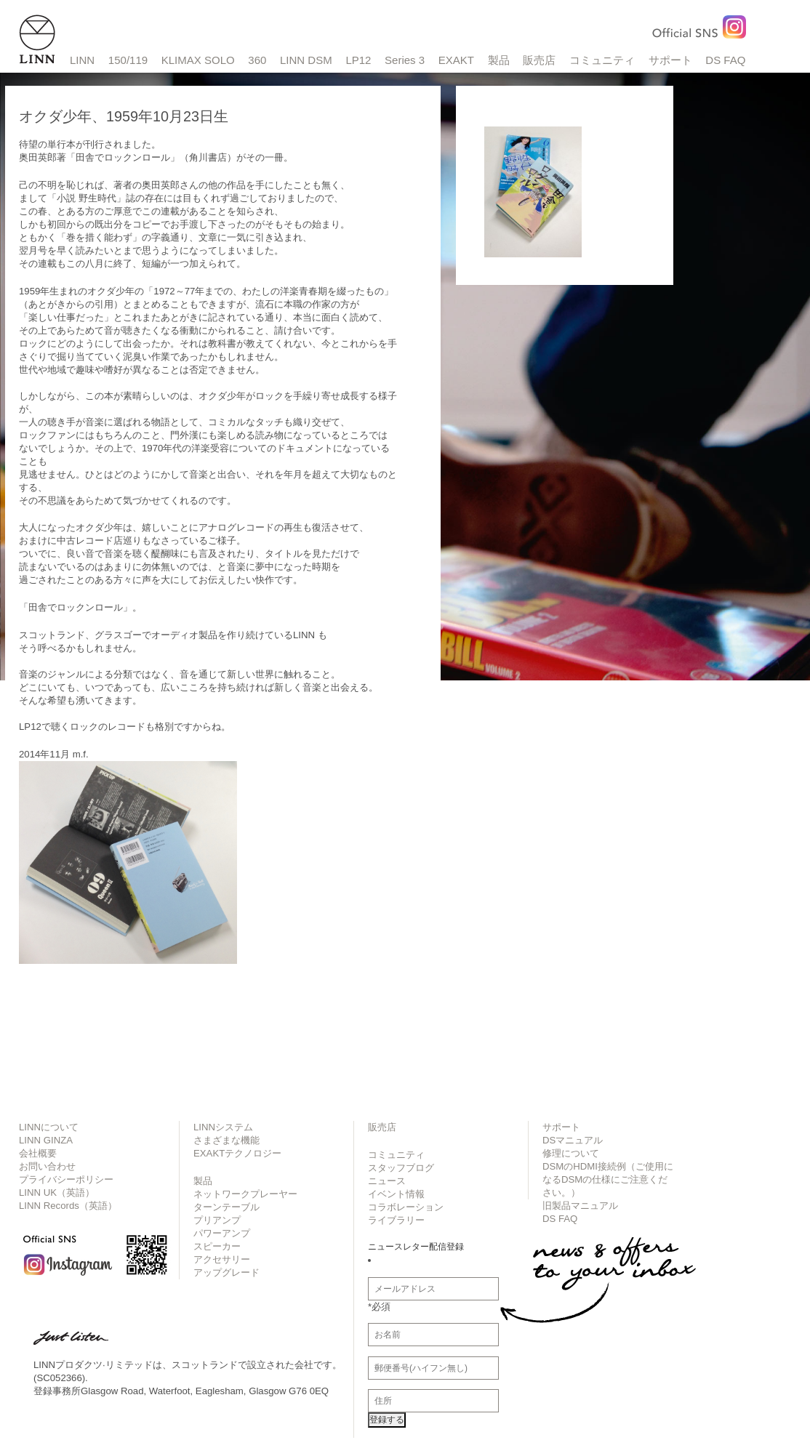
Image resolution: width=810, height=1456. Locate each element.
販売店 (539, 60)
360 (257, 60)
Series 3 (405, 60)
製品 (499, 60)
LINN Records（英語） (68, 1205)
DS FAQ (725, 60)
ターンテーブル (226, 1207)
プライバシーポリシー (66, 1179)
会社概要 (38, 1153)
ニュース (387, 1180)
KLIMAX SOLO (198, 60)
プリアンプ (217, 1220)
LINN (82, 60)
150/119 (128, 60)
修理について (570, 1153)
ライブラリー (396, 1220)
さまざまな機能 (226, 1140)
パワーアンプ (221, 1233)
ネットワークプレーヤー (245, 1193)
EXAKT (456, 60)
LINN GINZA (46, 1140)
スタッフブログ (401, 1167)
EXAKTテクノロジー (237, 1153)
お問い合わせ (47, 1166)
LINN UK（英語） (57, 1192)
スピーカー (217, 1246)
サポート (670, 60)
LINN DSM (306, 60)
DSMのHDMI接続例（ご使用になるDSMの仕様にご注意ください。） (607, 1179)
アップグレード (226, 1272)
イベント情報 (396, 1193)
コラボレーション (406, 1207)
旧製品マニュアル (580, 1205)
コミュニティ (602, 60)
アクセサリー (221, 1259)
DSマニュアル (572, 1140)
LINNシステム (223, 1127)
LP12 (358, 60)
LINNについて (49, 1127)
